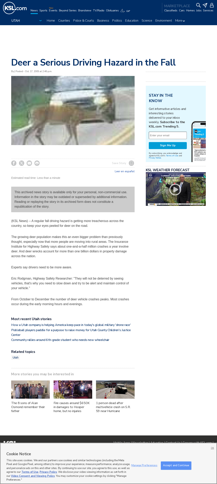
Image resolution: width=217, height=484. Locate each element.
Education (131, 20)
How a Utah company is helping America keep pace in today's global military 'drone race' (71, 325)
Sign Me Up (168, 145)
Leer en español (125, 171)
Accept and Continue (176, 465)
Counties (64, 20)
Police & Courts (83, 20)
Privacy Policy (48, 472)
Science (147, 20)
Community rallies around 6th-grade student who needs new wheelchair (60, 340)
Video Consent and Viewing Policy (33, 476)
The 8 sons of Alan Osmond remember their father (28, 407)
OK (212, 448)
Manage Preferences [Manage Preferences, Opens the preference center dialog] (144, 465)
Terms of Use (172, 155)
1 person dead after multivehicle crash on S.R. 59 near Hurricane (113, 407)
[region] (108, 463)
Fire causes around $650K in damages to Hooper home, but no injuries (72, 407)
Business (103, 20)
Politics (117, 20)
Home (51, 20)
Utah (15, 357)
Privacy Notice (155, 157)
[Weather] (125, 12)
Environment (163, 20)
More (180, 20)
